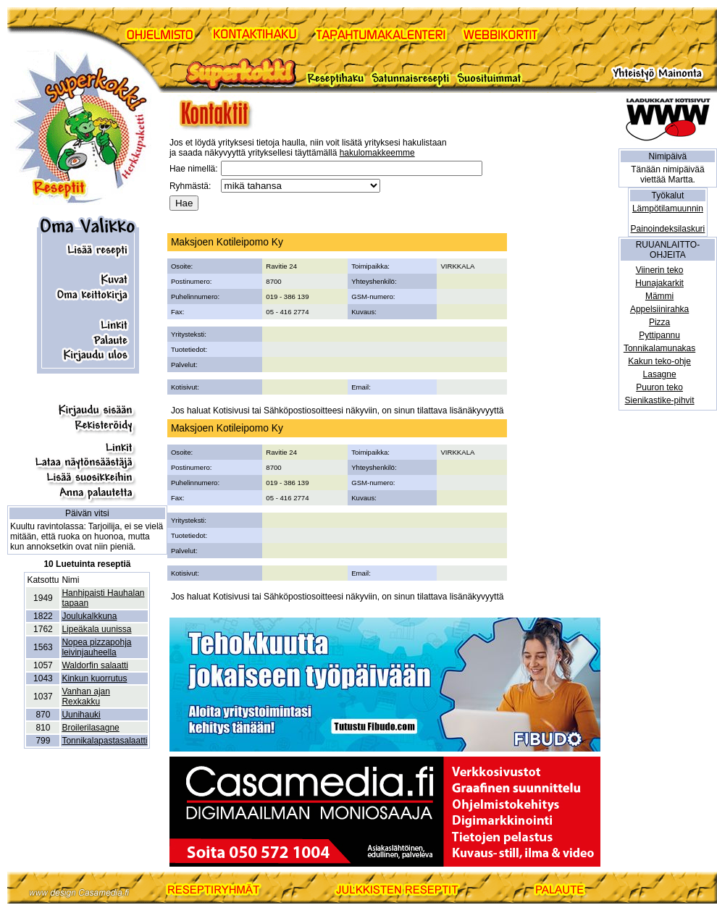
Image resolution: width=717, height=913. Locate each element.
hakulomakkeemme (377, 153)
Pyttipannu (659, 335)
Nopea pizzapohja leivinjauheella (96, 647)
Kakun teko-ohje (659, 361)
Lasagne (659, 374)
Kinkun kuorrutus (94, 678)
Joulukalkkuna (89, 616)
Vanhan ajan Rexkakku (86, 696)
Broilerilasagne (90, 728)
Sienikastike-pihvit (660, 400)
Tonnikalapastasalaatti (104, 741)
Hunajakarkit (659, 283)
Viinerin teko (660, 270)
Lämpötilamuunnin (667, 208)
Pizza (659, 322)
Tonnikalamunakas (659, 348)
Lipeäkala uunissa (96, 629)
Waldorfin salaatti (95, 665)
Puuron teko (659, 387)
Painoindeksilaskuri (668, 229)
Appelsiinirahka (659, 309)
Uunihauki (81, 715)
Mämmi (659, 296)
